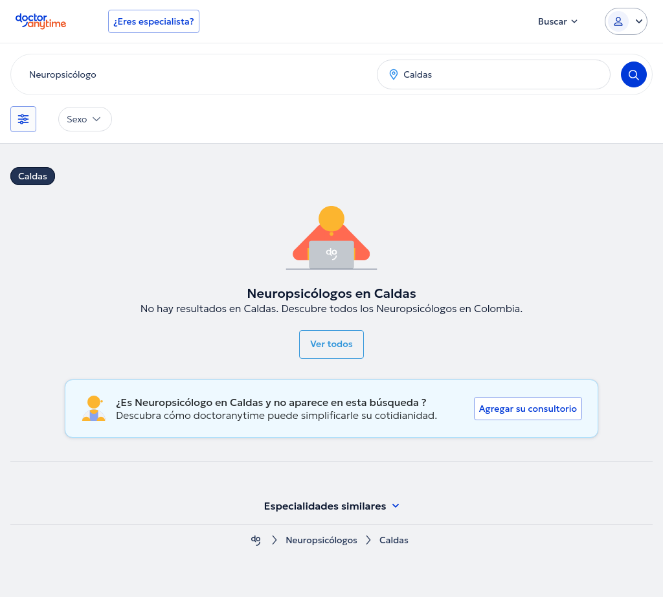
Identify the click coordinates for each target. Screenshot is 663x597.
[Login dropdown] (626, 21)
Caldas (32, 176)
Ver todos (331, 344)
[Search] (634, 74)
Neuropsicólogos (321, 540)
